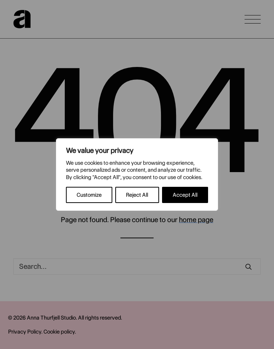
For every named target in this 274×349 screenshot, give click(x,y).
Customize (89, 195)
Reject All (137, 195)
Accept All (185, 195)
